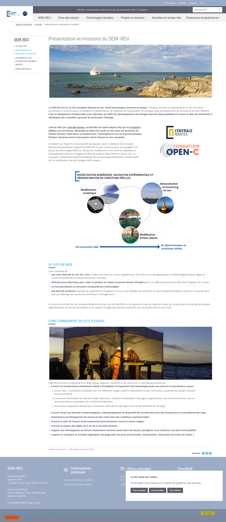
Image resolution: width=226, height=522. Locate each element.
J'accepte (207, 513)
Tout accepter (139, 490)
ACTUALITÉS (21, 46)
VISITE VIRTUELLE (23, 69)
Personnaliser (157, 490)
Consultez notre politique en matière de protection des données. (167, 482)
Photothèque (169, 3)
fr (201, 3)
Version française (24, 25)
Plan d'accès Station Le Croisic (79, 480)
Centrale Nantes (76, 127)
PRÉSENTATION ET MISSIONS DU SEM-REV (62, 25)
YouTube (182, 3)
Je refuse (12, 517)
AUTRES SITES (213, 3)
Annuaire (193, 3)
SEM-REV (38, 25)
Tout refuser (175, 490)
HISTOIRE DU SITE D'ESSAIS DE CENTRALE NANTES (26, 61)
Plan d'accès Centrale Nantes (78, 485)
